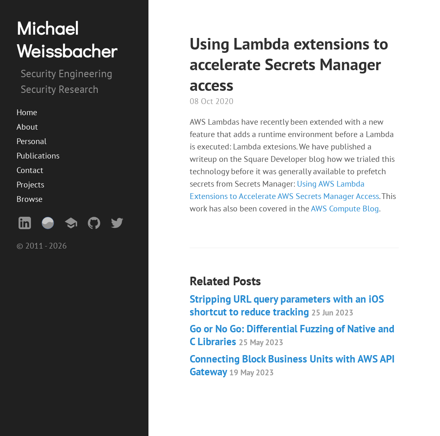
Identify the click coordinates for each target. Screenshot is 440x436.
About (27, 126)
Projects (30, 184)
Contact (29, 170)
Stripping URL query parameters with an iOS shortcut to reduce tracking (287, 305)
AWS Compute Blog (345, 208)
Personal (31, 141)
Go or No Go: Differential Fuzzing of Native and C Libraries (292, 335)
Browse (29, 199)
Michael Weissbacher (66, 39)
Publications (37, 155)
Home (26, 112)
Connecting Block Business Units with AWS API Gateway (292, 365)
